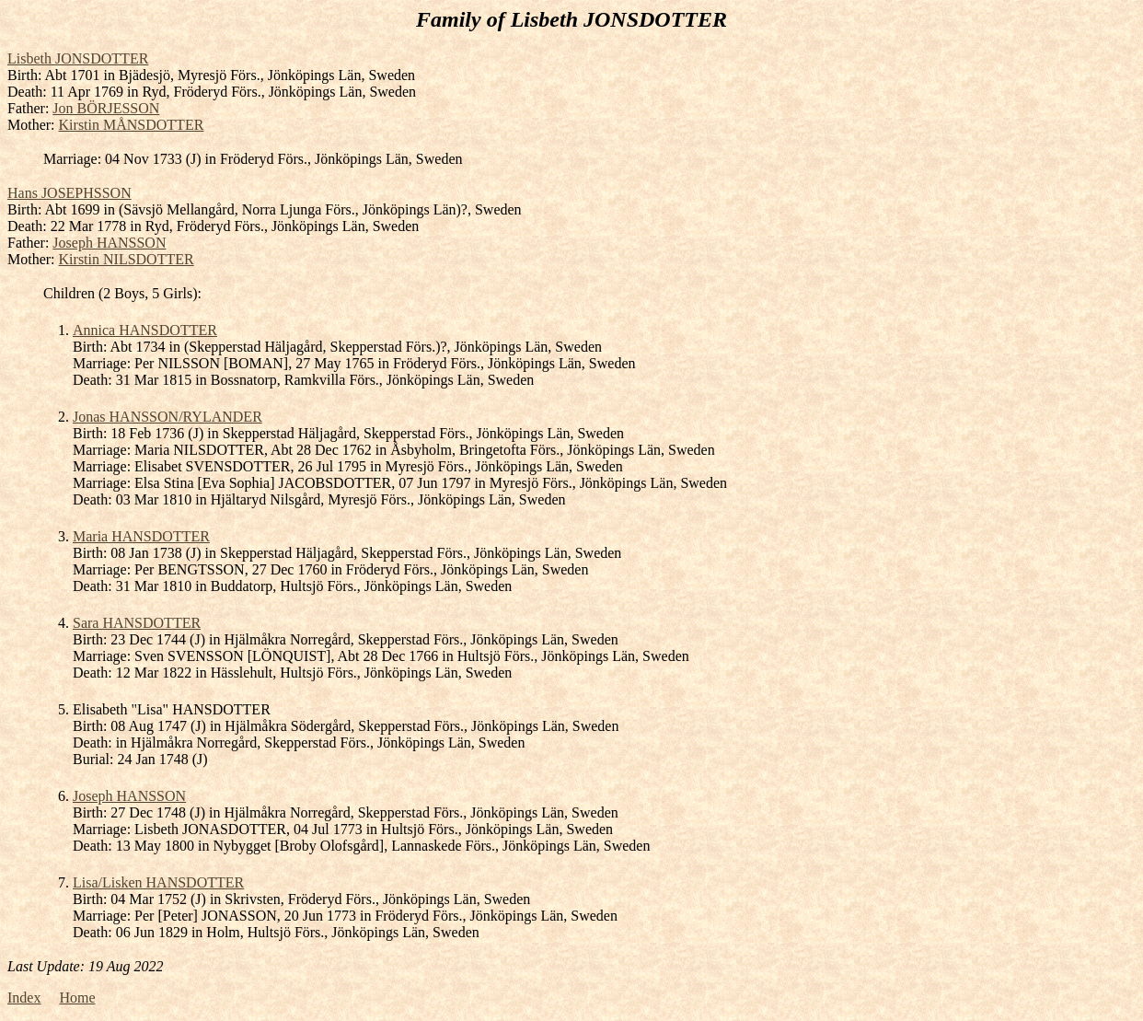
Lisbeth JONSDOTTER (77, 58)
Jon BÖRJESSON (105, 108)
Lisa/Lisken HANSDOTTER (158, 882)
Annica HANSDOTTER (145, 330)
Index (23, 997)
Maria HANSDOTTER (141, 536)
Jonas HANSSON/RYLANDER (167, 416)
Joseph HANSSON (109, 242)
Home (77, 997)
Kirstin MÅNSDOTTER (131, 125)
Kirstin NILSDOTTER (126, 259)
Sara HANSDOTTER (137, 623)
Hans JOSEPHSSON (69, 193)
